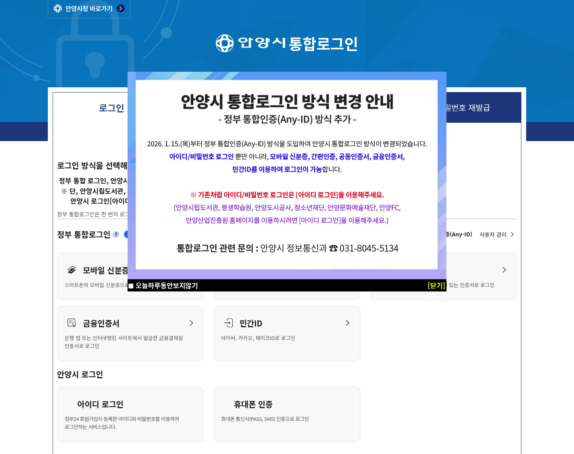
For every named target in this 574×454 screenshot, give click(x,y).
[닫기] (436, 285)
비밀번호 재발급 (463, 107)
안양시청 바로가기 (88, 8)
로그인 (111, 107)
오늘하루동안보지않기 (167, 285)
